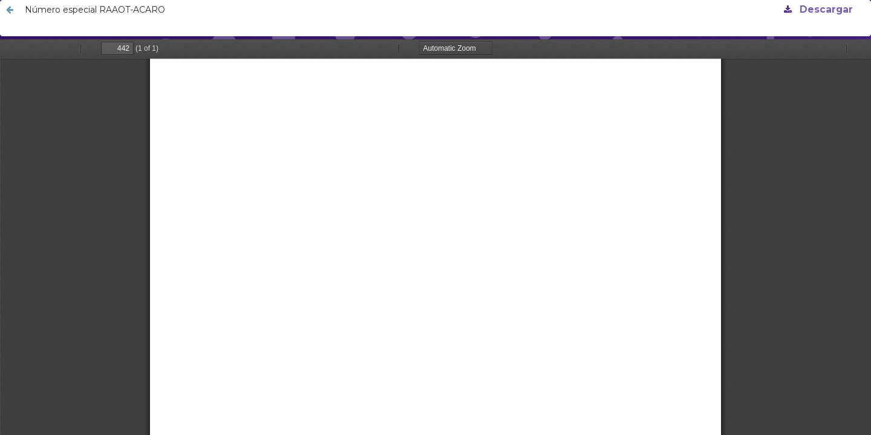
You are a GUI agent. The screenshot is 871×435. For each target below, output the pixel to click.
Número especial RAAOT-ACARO (95, 9)
